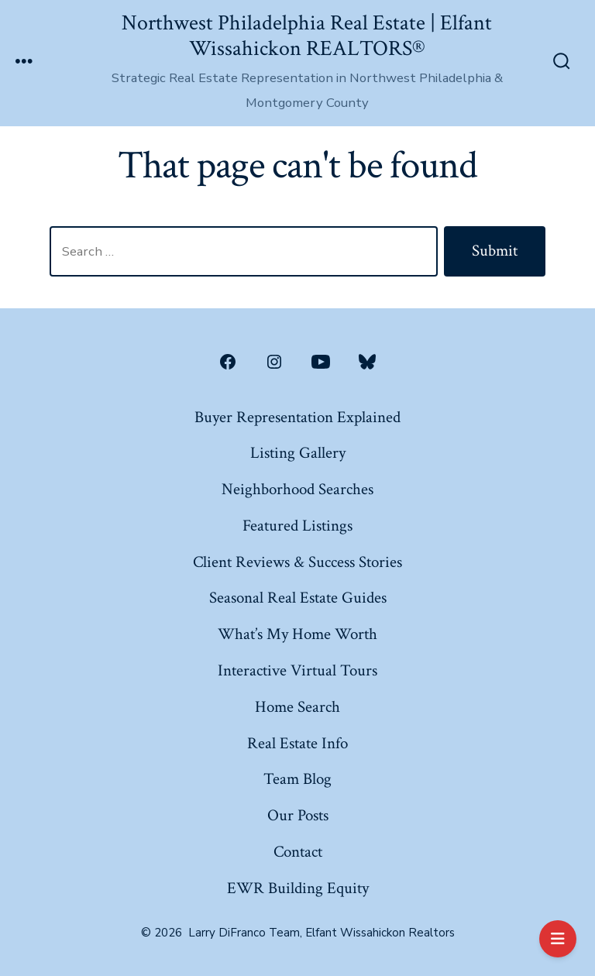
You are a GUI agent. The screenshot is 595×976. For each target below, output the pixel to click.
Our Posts (297, 815)
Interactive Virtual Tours (297, 670)
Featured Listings (297, 525)
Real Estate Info (297, 743)
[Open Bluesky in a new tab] (367, 361)
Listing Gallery (298, 452)
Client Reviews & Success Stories (297, 562)
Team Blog (297, 778)
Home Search (297, 706)
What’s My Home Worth (297, 634)
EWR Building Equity (298, 888)
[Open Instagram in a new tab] (274, 361)
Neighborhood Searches (297, 489)
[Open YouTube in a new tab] (320, 361)
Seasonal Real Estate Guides (298, 597)
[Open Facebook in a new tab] (227, 361)
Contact (297, 851)
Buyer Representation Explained (297, 417)
